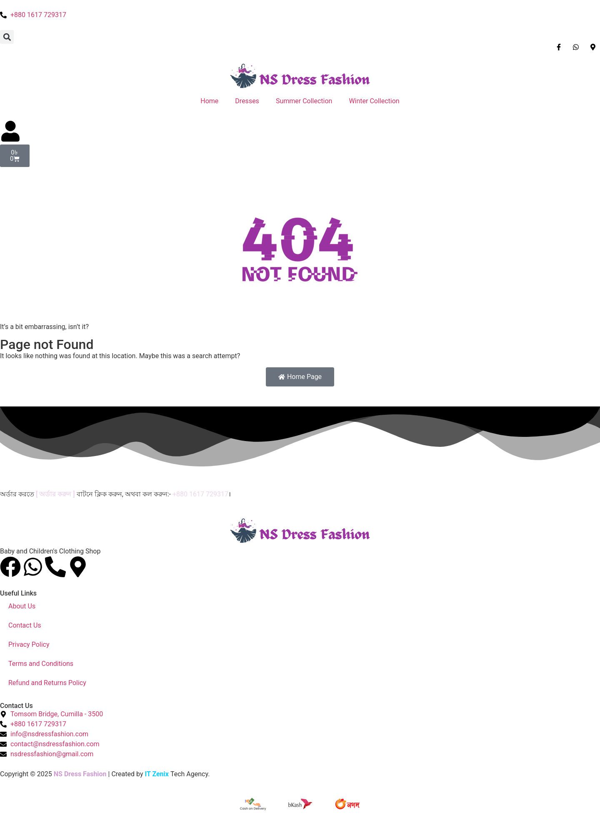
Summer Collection (304, 101)
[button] (7, 37)
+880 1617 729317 (200, 494)
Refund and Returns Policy (47, 683)
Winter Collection (374, 101)
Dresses (247, 101)
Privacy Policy (29, 644)
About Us (21, 606)
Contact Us (24, 625)
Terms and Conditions (40, 664)
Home (209, 101)
